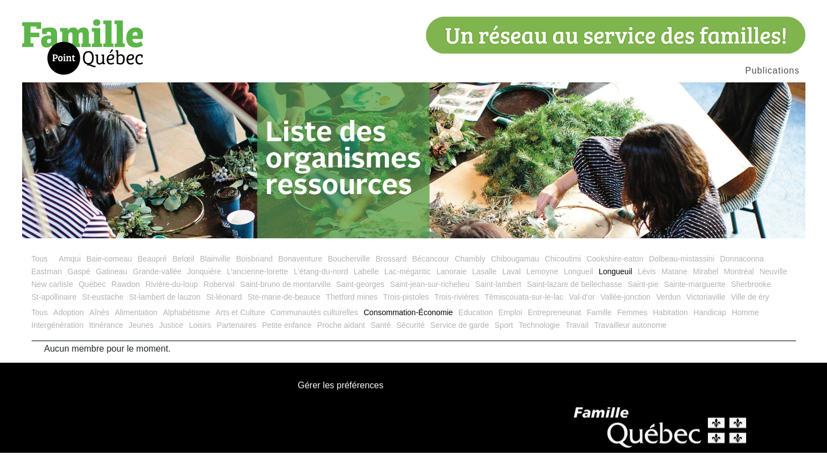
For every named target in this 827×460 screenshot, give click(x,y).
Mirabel (705, 278)
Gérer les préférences (341, 393)
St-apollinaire (54, 304)
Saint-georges (360, 291)
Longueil (578, 278)
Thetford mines (351, 304)
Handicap (710, 319)
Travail (577, 332)
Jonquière (204, 278)
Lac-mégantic (407, 278)
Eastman (47, 278)
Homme (745, 319)
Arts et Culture (240, 319)
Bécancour (430, 266)
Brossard (391, 266)
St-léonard (224, 304)
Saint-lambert (498, 291)
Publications (772, 70)
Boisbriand (254, 266)
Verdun (668, 304)
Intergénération (58, 332)
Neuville (773, 278)
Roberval (218, 291)
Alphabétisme (186, 319)
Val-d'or (582, 304)
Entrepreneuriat (555, 319)
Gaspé (79, 278)
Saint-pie (643, 291)
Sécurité (410, 332)
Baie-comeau (109, 266)
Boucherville (349, 266)
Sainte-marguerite (694, 291)
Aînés (99, 319)
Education (476, 319)
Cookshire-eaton (615, 266)
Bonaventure (300, 266)
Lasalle (484, 278)
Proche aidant (340, 332)
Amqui (70, 266)
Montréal (739, 278)
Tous (40, 266)
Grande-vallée (157, 278)
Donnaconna (742, 266)
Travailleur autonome (630, 332)
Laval (511, 278)
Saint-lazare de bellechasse (574, 291)
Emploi (510, 319)
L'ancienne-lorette (257, 278)
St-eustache (103, 304)
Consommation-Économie (408, 319)
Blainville (215, 266)
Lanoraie (451, 278)
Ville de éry (750, 304)
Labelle (366, 278)
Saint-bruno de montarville (285, 291)
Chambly (470, 266)
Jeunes (141, 332)
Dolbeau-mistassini (681, 266)
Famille (599, 319)
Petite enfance (287, 332)
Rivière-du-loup (171, 291)
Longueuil (616, 278)
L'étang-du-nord (321, 278)
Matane (674, 278)
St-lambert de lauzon (165, 304)
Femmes (632, 319)
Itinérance (106, 332)
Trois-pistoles (406, 304)
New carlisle (52, 291)
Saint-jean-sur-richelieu (430, 291)
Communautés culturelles (314, 319)
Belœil (183, 266)
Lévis (647, 278)
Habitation (670, 319)
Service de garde (459, 332)
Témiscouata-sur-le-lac (524, 304)
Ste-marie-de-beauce (284, 304)
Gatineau (111, 278)
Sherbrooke (751, 291)
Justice (171, 332)
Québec (92, 291)
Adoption (68, 319)
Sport (504, 332)
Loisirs (200, 332)
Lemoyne (542, 278)
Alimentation (136, 319)
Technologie (539, 332)
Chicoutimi (563, 266)
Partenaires (236, 332)
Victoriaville (706, 304)
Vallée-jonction (625, 304)
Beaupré (152, 266)
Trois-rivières (456, 304)
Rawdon (125, 291)
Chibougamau (515, 266)
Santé (381, 332)
